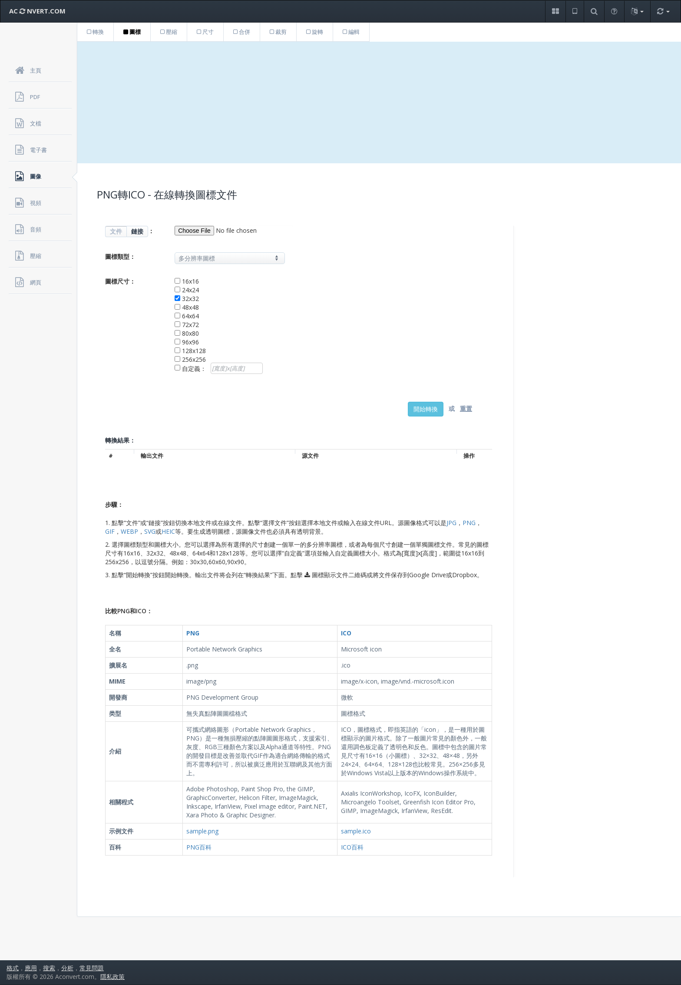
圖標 (132, 32)
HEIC (168, 531)
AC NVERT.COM (37, 11)
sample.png (202, 831)
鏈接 (137, 231)
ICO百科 (352, 847)
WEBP (129, 531)
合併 (241, 32)
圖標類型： (120, 256)
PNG (469, 523)
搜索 (49, 968)
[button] (555, 11)
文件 (116, 231)
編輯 (351, 32)
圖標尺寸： (120, 281)
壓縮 (168, 32)
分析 (67, 968)
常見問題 (91, 968)
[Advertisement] (379, 102)
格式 (13, 968)
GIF (110, 531)
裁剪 (278, 32)
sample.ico (356, 831)
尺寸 (205, 32)
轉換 (95, 32)
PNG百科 (199, 847)
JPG (451, 523)
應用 (31, 968)
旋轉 (314, 32)
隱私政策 (112, 976)
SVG (149, 531)
